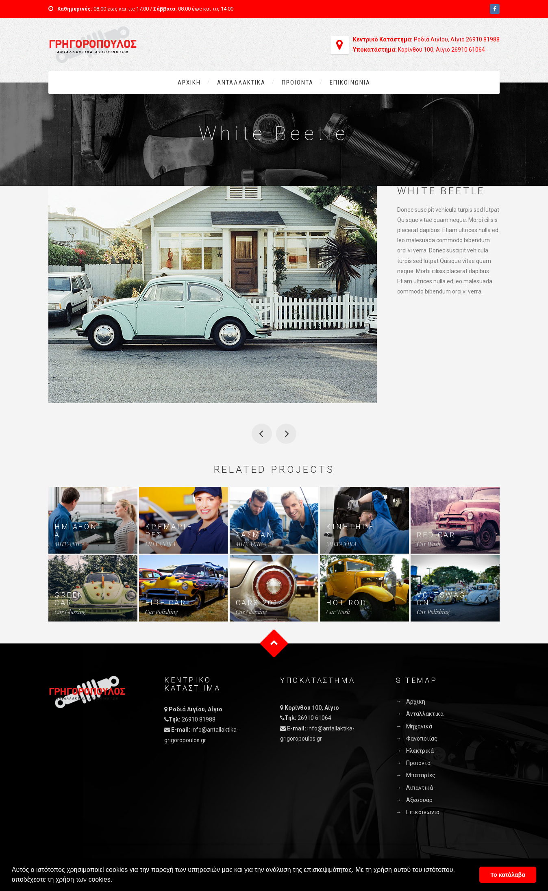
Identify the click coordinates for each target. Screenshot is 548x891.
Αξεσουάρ (419, 800)
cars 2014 (260, 602)
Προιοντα (297, 82)
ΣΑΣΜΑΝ (255, 534)
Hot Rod (346, 602)
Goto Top (274, 643)
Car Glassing (70, 612)
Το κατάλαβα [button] (507, 874)
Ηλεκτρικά (420, 751)
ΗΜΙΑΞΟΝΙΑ (77, 530)
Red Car (436, 534)
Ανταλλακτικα (241, 82)
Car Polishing (161, 612)
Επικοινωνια (350, 82)
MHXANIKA (69, 544)
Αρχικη (189, 82)
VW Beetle (262, 434)
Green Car (69, 599)
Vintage (286, 434)
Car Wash (428, 544)
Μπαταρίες (420, 775)
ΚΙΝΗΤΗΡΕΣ (350, 530)
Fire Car (166, 602)
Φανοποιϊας (421, 738)
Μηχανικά (419, 726)
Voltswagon (441, 599)
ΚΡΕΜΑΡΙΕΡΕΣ (169, 530)
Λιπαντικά (419, 788)
